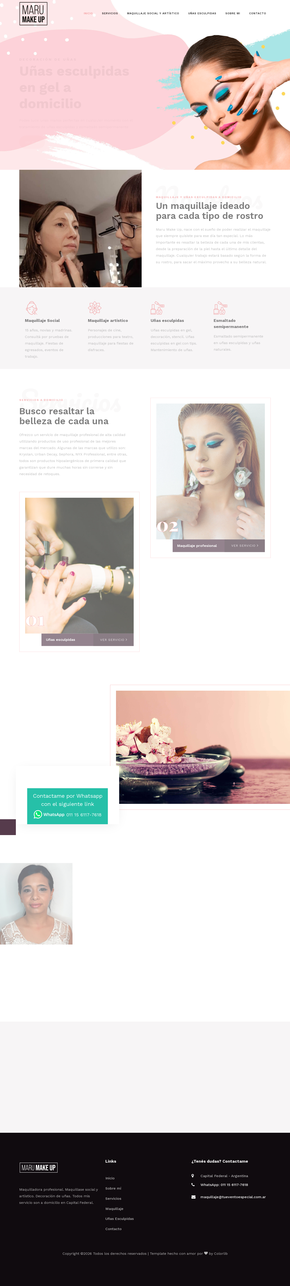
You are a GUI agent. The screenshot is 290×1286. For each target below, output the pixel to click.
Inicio (88, 13)
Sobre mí (113, 1188)
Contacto (257, 13)
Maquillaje (114, 1209)
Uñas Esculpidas (119, 1219)
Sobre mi (232, 13)
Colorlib (221, 1253)
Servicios (110, 13)
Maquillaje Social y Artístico (153, 13)
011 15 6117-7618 (68, 814)
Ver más (32, 133)
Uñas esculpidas (202, 13)
